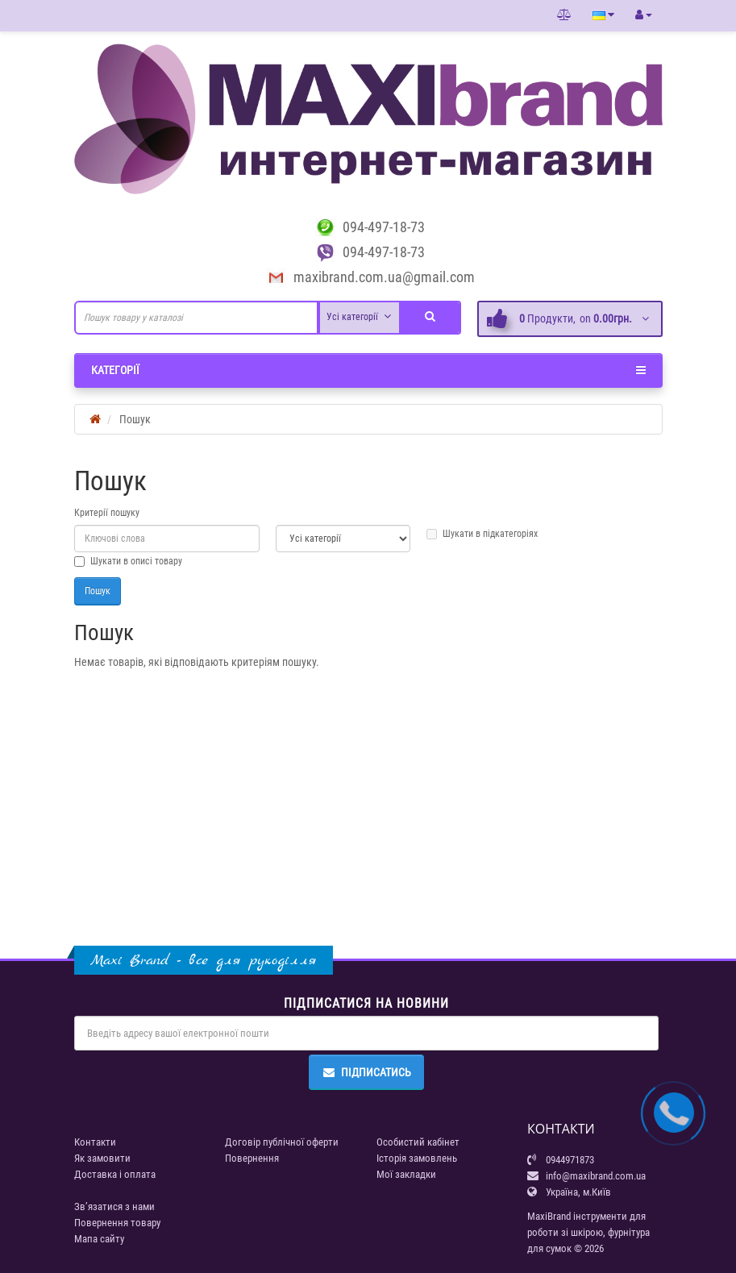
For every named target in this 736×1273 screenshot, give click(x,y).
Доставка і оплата (115, 1174)
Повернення (252, 1158)
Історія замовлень (416, 1158)
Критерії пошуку (106, 512)
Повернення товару (117, 1223)
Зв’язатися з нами (114, 1206)
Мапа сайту (99, 1239)
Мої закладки (406, 1174)
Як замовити (102, 1158)
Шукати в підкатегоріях (482, 533)
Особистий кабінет (417, 1142)
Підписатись (366, 1072)
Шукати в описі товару (128, 561)
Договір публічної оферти (282, 1142)
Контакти (95, 1142)
